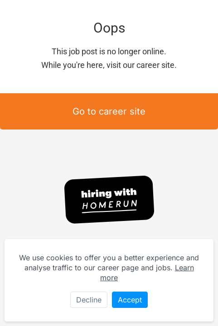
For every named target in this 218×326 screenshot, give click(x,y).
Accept (130, 299)
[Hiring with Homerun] (109, 200)
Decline (89, 299)
